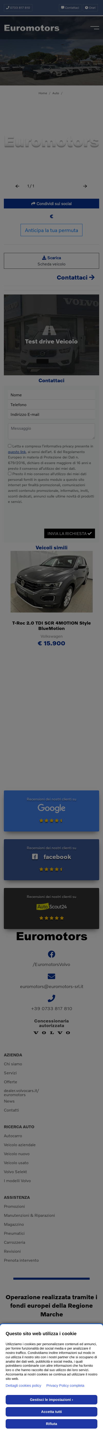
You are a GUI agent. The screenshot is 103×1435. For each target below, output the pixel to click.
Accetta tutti (51, 1412)
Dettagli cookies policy (23, 1385)
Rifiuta (51, 1424)
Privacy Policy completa (65, 1385)
